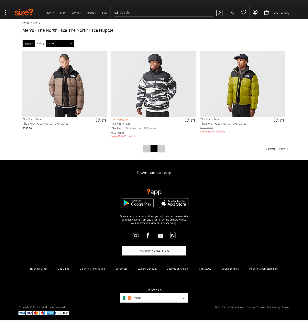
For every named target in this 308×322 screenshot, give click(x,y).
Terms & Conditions (233, 307)
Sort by (40, 43)
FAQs (218, 307)
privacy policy (168, 223)
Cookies (250, 307)
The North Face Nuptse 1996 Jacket (45, 123)
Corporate (121, 268)
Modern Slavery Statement (263, 268)
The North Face (32, 119)
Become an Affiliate (178, 268)
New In (50, 12)
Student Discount (147, 268)
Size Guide (63, 268)
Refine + (29, 43)
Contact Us (205, 268)
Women (76, 12)
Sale (104, 12)
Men (63, 12)
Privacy (286, 307)
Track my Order (38, 268)
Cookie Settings (230, 268)
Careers (261, 307)
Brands (91, 12)
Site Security (273, 307)
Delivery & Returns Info (92, 268)
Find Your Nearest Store (154, 250)
